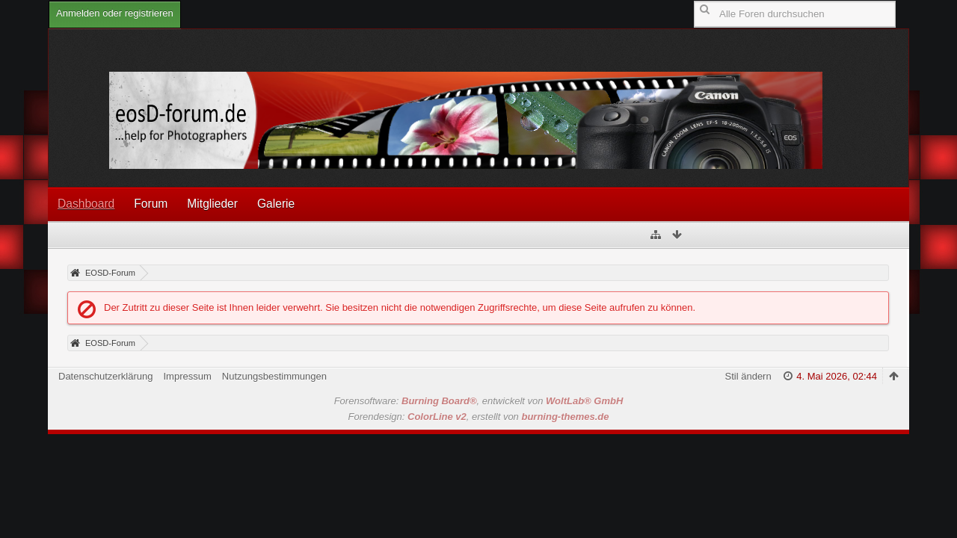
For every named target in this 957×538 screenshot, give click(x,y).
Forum (150, 203)
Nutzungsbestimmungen (274, 376)
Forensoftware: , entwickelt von (479, 400)
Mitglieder (212, 203)
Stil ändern (748, 376)
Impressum (187, 376)
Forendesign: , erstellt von (478, 416)
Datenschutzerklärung (105, 376)
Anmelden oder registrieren (114, 13)
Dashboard (86, 203)
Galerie (276, 203)
